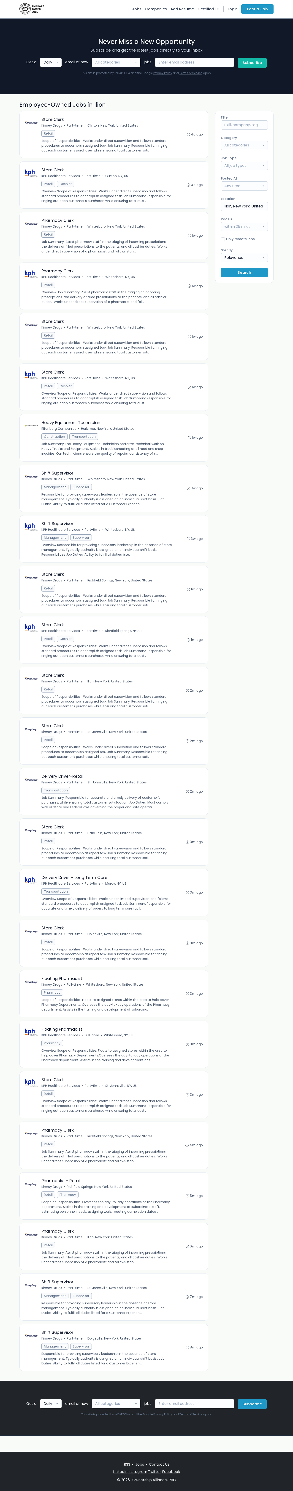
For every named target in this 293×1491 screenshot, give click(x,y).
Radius (226, 219)
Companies (156, 9)
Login (233, 9)
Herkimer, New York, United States (108, 432)
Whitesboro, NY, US (120, 279)
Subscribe (252, 62)
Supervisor (81, 492)
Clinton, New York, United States (113, 125)
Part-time (75, 125)
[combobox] (51, 62)
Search (244, 272)
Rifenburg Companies (59, 432)
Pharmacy (52, 1003)
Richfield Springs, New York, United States (120, 586)
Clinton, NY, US (117, 177)
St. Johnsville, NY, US (121, 1098)
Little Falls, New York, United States (115, 842)
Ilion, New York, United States (110, 688)
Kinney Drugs (52, 125)
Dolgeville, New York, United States (115, 944)
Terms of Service (190, 73)
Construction (54, 440)
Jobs (136, 9)
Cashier (66, 185)
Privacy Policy (162, 73)
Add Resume (182, 9)
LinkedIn (120, 1471)
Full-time (74, 995)
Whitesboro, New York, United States (116, 228)
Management (55, 492)
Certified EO (209, 9)
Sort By (227, 250)
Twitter (154, 1471)
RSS (127, 1464)
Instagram (137, 1471)
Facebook (171, 1471)
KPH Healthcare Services (61, 177)
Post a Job (257, 9)
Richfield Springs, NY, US (124, 637)
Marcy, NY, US (116, 893)
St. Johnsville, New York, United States (117, 740)
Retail (48, 133)
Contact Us (159, 1464)
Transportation (84, 440)
